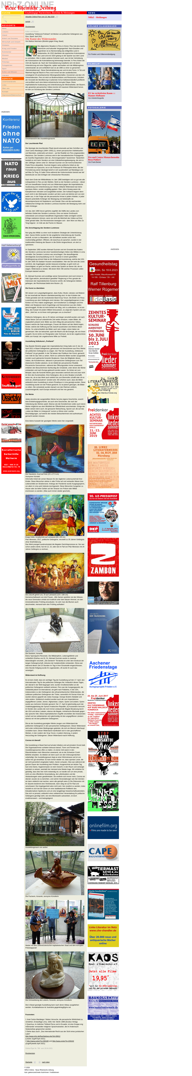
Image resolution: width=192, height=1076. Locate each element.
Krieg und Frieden (9, 48)
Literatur (5, 75)
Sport (4, 68)
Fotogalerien (7, 65)
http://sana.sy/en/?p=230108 (38, 1041)
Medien (5, 58)
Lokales (5, 32)
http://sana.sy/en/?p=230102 (63, 1041)
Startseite (28, 1062)
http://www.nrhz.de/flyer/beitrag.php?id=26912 (42, 1036)
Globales (5, 45)
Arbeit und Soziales (10, 38)
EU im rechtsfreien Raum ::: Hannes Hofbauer (101, 94)
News (4, 28)
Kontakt (5, 91)
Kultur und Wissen (9, 72)
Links (4, 85)
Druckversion (30, 27)
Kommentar (6, 52)
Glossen (5, 55)
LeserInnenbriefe (9, 81)
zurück (27, 22)
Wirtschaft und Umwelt (11, 42)
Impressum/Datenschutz (12, 95)
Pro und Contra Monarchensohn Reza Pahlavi (103, 158)
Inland (4, 35)
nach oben (46, 1062)
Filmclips (5, 62)
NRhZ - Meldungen (97, 17)
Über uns (5, 88)
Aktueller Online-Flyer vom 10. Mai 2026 (39, 17)
